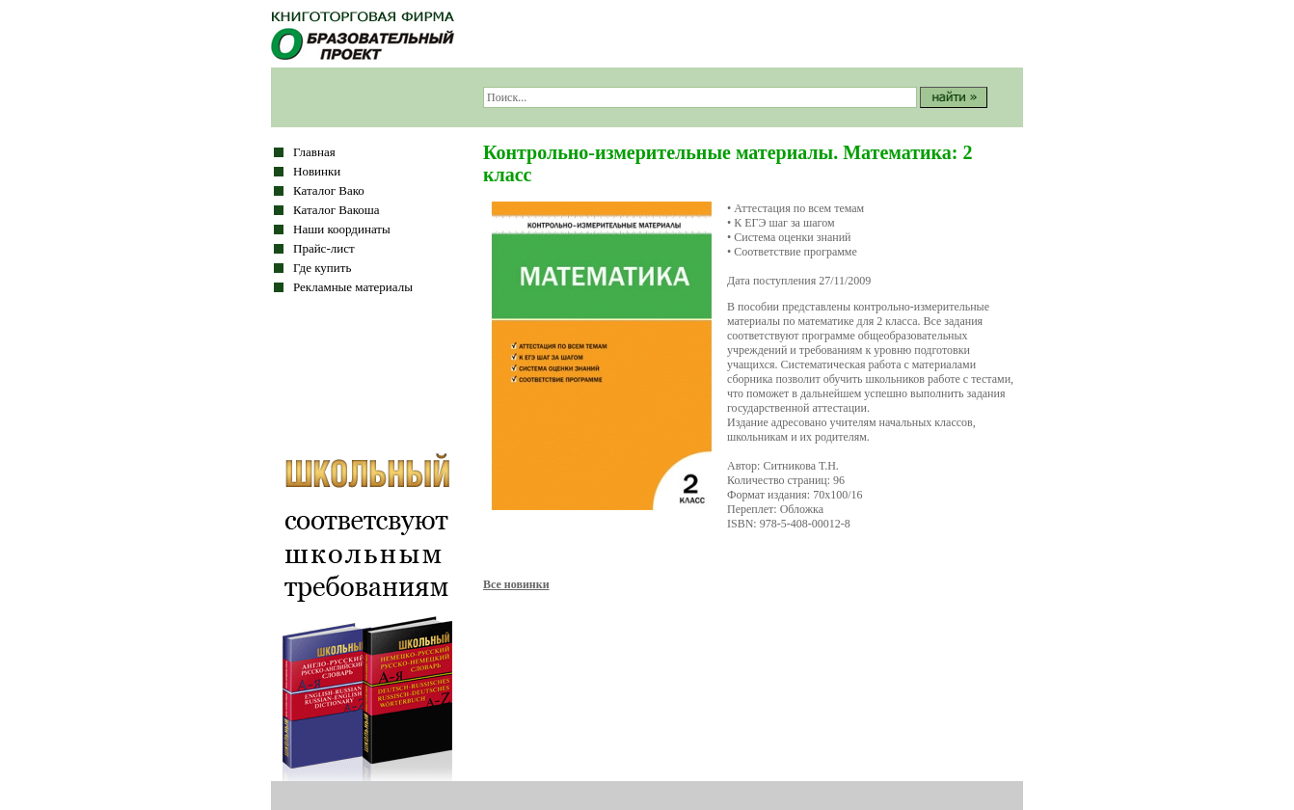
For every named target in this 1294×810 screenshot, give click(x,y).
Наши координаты (342, 229)
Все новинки (516, 584)
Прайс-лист (324, 248)
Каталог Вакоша (336, 209)
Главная (314, 152)
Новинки (316, 171)
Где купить (322, 267)
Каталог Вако (328, 190)
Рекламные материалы (353, 287)
